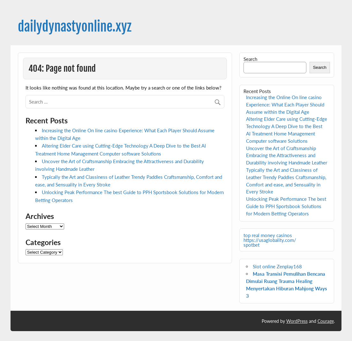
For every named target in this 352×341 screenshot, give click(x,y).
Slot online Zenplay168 (277, 266)
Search (250, 59)
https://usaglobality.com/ (269, 240)
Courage (326, 321)
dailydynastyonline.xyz (74, 26)
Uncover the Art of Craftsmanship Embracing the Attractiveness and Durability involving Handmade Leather (286, 155)
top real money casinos (267, 235)
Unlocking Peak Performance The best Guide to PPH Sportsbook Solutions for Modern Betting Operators (286, 206)
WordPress (297, 321)
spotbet (251, 245)
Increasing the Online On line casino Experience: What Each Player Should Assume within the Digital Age (285, 104)
